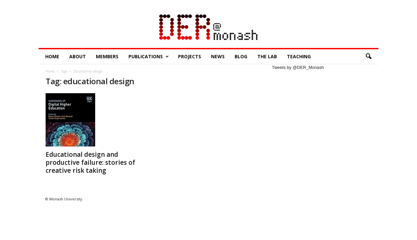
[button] (368, 56)
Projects (189, 56)
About (77, 56)
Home (52, 56)
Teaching (299, 56)
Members (107, 56)
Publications (148, 56)
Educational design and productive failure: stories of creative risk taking (90, 162)
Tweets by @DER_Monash (298, 67)
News (218, 56)
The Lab (267, 56)
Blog (241, 56)
